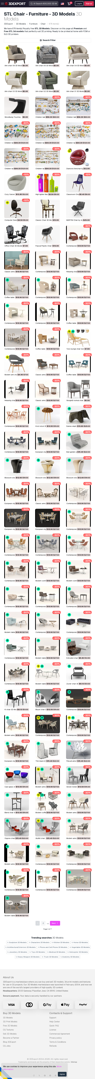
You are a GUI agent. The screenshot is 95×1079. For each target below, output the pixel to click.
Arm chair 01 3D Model (75, 91)
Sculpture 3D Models (17, 942)
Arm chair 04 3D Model (75, 65)
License (52, 1029)
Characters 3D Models (39, 942)
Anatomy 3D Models (69, 957)
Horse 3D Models (79, 942)
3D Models (8, 1017)
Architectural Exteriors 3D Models (20, 947)
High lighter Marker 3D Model (47, 194)
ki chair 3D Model (12, 709)
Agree (62, 1074)
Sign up (89, 3)
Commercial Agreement (59, 1034)
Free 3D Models (10, 1025)
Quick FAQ (54, 1025)
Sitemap (74, 1062)
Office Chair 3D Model (13, 246)
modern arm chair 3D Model (15, 375)
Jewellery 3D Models (17, 952)
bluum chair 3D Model (44, 709)
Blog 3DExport (9, 1042)
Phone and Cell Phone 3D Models (52, 947)
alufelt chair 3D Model (44, 838)
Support (52, 1017)
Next (55, 923)
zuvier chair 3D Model (75, 684)
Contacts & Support (60, 1013)
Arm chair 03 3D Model (14, 91)
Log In (79, 3)
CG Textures (8, 1029)
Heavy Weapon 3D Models (28, 957)
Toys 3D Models (37, 952)
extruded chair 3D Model (76, 658)
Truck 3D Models (50, 957)
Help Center (54, 1021)
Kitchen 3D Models (60, 942)
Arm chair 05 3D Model (45, 65)
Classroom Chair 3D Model (77, 194)
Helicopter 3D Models (77, 952)
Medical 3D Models (56, 952)
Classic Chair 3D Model (45, 220)
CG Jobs (7, 1046)
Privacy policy (55, 1038)
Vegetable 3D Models (80, 947)
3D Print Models (10, 1021)
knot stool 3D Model (44, 426)
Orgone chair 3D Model (14, 838)
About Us (8, 977)
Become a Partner (11, 1038)
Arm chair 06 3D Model (14, 65)
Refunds (53, 1046)
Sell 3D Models (10, 1034)
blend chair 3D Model (13, 812)
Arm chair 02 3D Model (45, 91)
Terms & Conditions (57, 1042)
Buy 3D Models (12, 1013)
